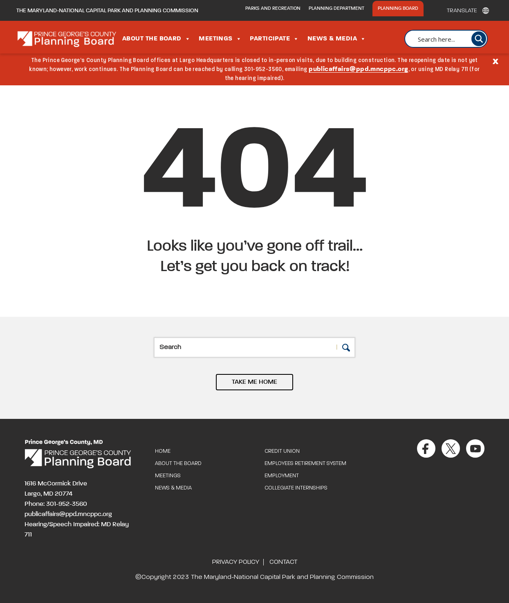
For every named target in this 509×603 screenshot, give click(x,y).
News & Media (336, 39)
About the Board (156, 39)
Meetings (220, 39)
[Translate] (465, 10)
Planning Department (336, 8)
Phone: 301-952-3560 (56, 504)
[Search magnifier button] (478, 38)
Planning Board (398, 8)
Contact (283, 562)
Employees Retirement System (305, 463)
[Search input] (450, 38)
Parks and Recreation (272, 8)
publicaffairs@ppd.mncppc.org (358, 69)
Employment (282, 475)
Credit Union (282, 451)
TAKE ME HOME (254, 382)
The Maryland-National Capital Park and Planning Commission (107, 10)
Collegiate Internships (296, 488)
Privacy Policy (235, 562)
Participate (274, 39)
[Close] (495, 61)
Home (162, 451)
